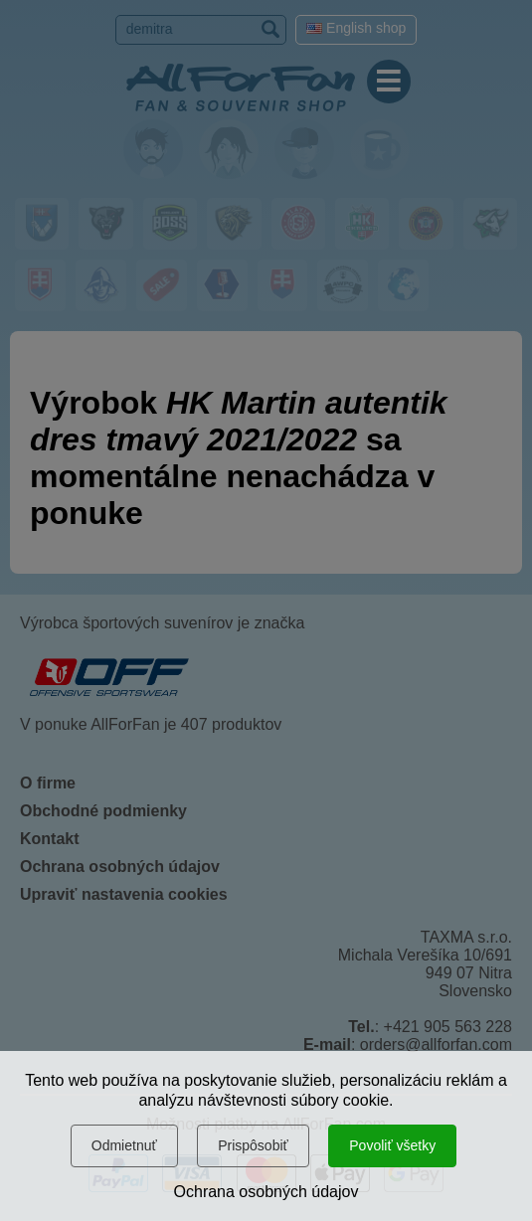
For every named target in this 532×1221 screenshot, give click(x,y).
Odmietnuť (124, 1145)
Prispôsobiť (253, 1145)
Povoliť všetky (392, 1145)
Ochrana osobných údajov (266, 1191)
